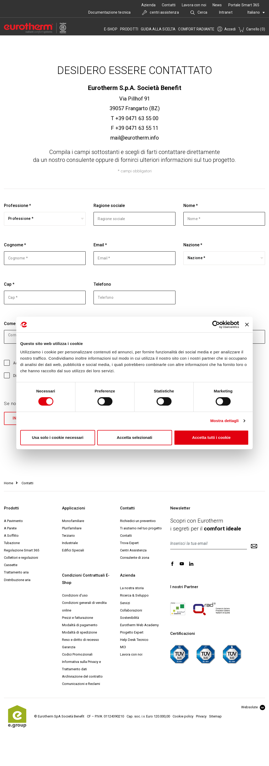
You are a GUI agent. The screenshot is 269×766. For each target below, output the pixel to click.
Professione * (17, 205)
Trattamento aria (16, 573)
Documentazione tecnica (109, 12)
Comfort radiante (196, 29)
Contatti (168, 5)
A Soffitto (11, 536)
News (217, 5)
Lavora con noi (194, 5)
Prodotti (129, 29)
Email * (100, 244)
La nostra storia (132, 589)
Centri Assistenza (133, 551)
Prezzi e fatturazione (77, 618)
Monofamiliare (73, 521)
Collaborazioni (131, 611)
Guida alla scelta (158, 29)
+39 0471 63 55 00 (136, 118)
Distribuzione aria (17, 580)
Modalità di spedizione (79, 633)
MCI (123, 647)
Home (8, 483)
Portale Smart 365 (243, 5)
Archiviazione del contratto (82, 677)
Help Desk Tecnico (134, 640)
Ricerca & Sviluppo (134, 596)
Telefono (102, 284)
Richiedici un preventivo (138, 521)
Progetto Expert (131, 633)
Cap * (9, 284)
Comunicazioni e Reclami (81, 684)
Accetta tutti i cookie (211, 437)
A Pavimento (13, 521)
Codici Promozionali (77, 655)
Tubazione (12, 543)
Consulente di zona (134, 558)
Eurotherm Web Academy (139, 625)
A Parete (10, 528)
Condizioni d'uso (75, 596)
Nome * (190, 205)
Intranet (225, 12)
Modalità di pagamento (79, 625)
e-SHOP (110, 29)
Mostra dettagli (224, 420)
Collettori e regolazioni (21, 558)
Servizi (125, 603)
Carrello (251, 29)
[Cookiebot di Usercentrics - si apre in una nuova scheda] (216, 324)
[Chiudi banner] (247, 324)
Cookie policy (183, 717)
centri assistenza (160, 12)
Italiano (256, 12)
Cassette (10, 565)
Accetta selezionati (134, 437)
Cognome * (15, 244)
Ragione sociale (109, 205)
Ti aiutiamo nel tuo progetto (141, 528)
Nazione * (192, 244)
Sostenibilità (129, 618)
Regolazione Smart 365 (21, 551)
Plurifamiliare (71, 528)
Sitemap (215, 717)
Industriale (70, 543)
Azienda (148, 5)
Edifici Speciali (73, 551)
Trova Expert (129, 543)
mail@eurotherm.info (134, 138)
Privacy (201, 717)
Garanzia (68, 647)
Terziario (68, 536)
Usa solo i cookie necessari (58, 437)
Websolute (253, 707)
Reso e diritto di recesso (80, 640)
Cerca (199, 12)
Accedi (226, 29)
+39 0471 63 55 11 (136, 128)
